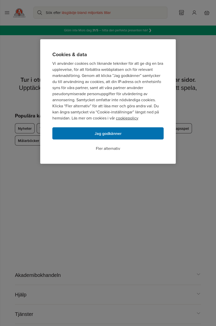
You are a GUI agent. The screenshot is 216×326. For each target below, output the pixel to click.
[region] (108, 101)
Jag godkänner (108, 133)
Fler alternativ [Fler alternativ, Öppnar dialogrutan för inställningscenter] (108, 148)
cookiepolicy (127, 118)
